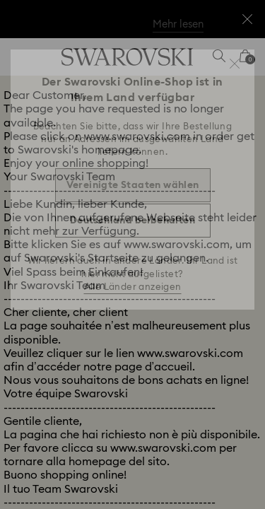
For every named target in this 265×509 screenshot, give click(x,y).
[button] (235, 64)
